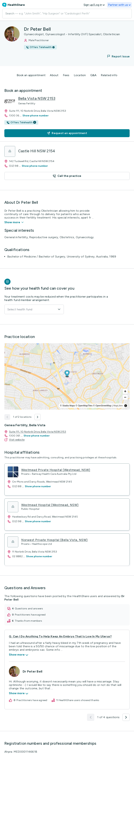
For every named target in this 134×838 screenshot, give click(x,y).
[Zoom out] (125, 397)
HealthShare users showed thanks (79, 700)
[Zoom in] (125, 391)
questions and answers (29, 608)
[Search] (67, 13)
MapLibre (118, 405)
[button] (116, 56)
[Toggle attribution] (125, 405)
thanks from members (28, 620)
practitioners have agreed (30, 614)
